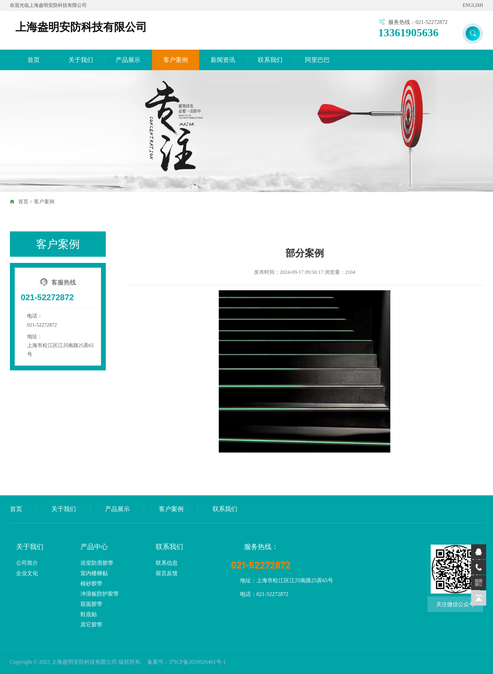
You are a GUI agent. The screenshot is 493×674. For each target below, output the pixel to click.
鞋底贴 (88, 614)
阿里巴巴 (317, 59)
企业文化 (27, 573)
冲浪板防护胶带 (99, 594)
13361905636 (408, 32)
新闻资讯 (223, 59)
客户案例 (175, 59)
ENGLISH (473, 5)
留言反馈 (167, 573)
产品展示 (128, 59)
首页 (33, 59)
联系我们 (270, 59)
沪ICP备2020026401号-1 (197, 662)
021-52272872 (47, 297)
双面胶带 (91, 604)
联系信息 (167, 563)
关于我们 (80, 59)
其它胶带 (91, 624)
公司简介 (27, 563)
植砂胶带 (91, 583)
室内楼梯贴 (94, 573)
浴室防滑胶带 (96, 563)
